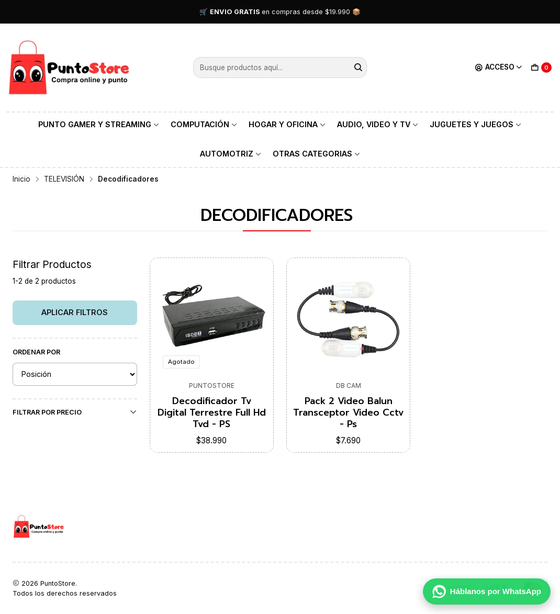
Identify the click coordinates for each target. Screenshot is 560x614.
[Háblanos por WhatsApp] (487, 591)
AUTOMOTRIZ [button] (231, 153)
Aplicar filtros (74, 312)
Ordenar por (36, 352)
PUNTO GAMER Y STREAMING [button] (99, 124)
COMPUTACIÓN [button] (204, 124)
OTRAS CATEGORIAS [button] (317, 153)
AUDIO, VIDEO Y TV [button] (378, 124)
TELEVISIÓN (64, 179)
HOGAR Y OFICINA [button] (287, 124)
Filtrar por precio (75, 412)
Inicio (21, 179)
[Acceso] (499, 67)
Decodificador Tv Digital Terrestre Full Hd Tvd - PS (212, 412)
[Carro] (541, 67)
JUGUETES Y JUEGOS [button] (476, 124)
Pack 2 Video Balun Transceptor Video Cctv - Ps (348, 412)
